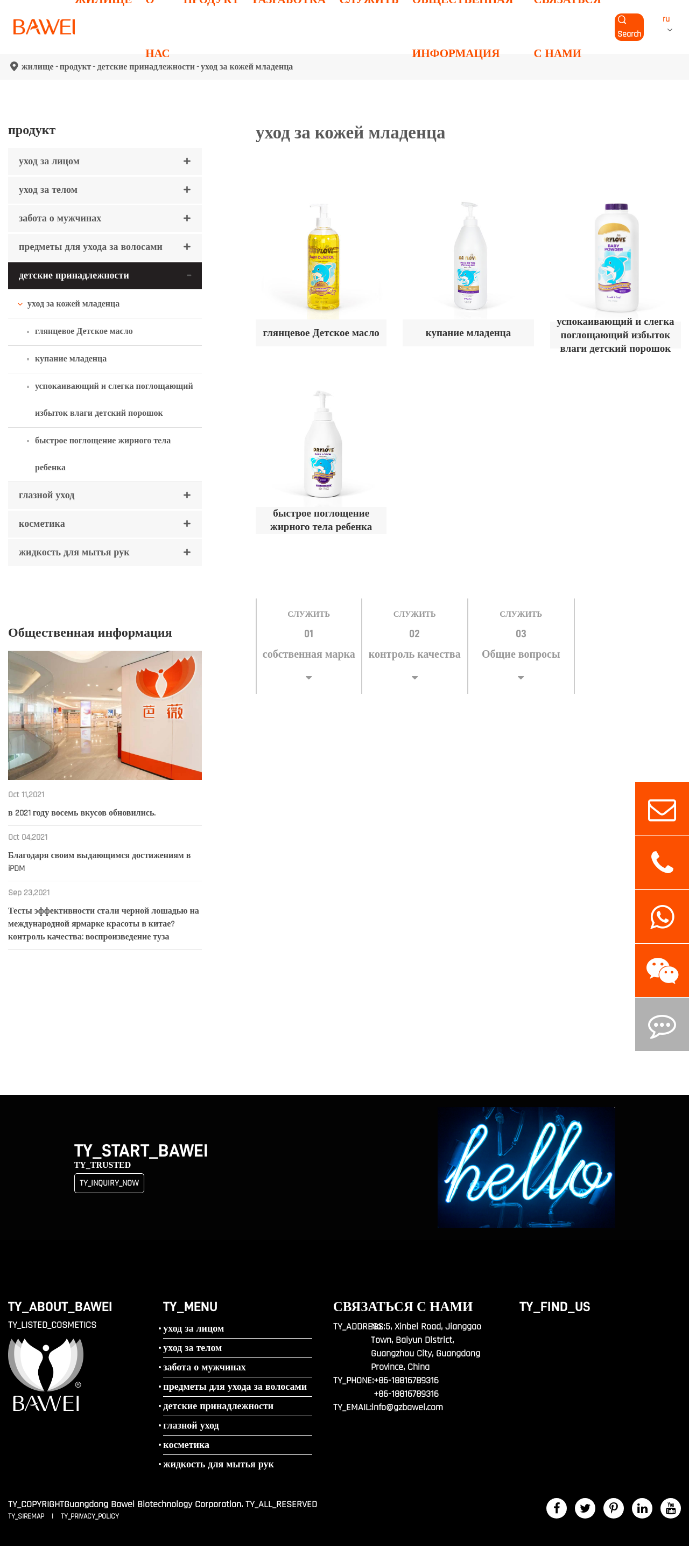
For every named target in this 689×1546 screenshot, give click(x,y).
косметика (42, 524)
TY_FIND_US (554, 1306)
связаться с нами (403, 1306)
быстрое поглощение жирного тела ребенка (103, 454)
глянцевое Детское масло (84, 331)
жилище (38, 66)
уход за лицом (49, 161)
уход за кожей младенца (73, 304)
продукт (31, 129)
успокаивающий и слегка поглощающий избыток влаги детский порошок (114, 400)
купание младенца (71, 359)
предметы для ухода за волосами (91, 247)
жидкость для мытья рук (74, 552)
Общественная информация (90, 632)
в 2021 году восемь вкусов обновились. (82, 813)
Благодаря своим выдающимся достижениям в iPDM (99, 862)
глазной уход (46, 495)
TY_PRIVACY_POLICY (90, 1516)
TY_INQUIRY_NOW (109, 1183)
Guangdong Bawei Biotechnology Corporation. (153, 1504)
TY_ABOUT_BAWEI (60, 1306)
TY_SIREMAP (27, 1516)
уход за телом (48, 190)
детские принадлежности (74, 275)
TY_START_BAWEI (141, 1151)
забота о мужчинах (60, 218)
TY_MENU (190, 1306)
